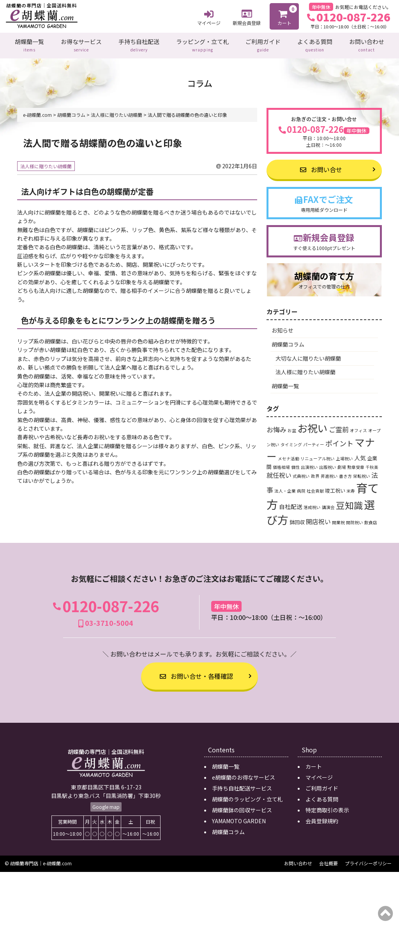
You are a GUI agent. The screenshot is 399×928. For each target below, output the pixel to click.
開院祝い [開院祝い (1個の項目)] (354, 520)
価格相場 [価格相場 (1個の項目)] (281, 465)
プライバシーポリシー (368, 861)
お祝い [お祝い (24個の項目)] (312, 426)
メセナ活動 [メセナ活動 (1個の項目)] (288, 457)
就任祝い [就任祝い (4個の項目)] (279, 473)
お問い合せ (321, 167)
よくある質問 (314, 44)
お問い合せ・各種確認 (196, 673)
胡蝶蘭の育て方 (324, 278)
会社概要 (328, 861)
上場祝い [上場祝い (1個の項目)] (344, 457)
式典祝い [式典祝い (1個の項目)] (301, 474)
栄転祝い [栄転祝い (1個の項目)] (361, 474)
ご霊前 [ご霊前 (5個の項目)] (339, 427)
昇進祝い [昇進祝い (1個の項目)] (329, 474)
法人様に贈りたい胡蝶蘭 (46, 164)
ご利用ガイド (263, 44)
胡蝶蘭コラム (288, 342)
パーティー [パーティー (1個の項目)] (313, 443)
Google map (106, 804)
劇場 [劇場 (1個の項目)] (341, 465)
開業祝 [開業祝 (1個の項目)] (338, 520)
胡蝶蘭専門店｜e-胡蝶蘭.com (41, 861)
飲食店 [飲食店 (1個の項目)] (370, 520)
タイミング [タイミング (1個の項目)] (291, 443)
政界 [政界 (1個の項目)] (315, 474)
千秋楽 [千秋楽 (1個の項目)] (371, 465)
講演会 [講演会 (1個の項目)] (328, 505)
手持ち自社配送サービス (242, 786)
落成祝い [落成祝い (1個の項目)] (312, 505)
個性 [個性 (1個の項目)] (295, 465)
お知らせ (282, 328)
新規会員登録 (247, 16)
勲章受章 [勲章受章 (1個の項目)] (355, 465)
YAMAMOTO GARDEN (239, 819)
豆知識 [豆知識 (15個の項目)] (349, 502)
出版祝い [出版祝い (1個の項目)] (327, 465)
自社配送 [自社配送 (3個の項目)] (290, 504)
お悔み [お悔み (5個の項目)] (276, 427)
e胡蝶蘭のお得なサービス (243, 775)
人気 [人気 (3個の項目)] (360, 456)
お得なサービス (81, 44)
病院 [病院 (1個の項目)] (301, 489)
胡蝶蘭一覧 (29, 44)
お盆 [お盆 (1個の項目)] (292, 428)
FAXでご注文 (324, 201)
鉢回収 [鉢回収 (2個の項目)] (297, 519)
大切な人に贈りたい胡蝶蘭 (308, 356)
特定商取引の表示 (327, 808)
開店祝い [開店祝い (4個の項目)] (318, 519)
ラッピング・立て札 (202, 44)
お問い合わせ (366, 44)
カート (285, 15)
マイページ (209, 16)
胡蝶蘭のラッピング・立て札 (247, 797)
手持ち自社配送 (138, 44)
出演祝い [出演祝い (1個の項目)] (309, 465)
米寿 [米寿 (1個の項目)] (350, 489)
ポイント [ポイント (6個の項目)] (339, 441)
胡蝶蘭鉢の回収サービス (242, 808)
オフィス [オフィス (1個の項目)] (358, 428)
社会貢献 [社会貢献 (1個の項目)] (315, 489)
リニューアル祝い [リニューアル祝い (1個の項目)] (317, 457)
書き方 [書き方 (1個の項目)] (345, 474)
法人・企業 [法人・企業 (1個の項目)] (285, 489)
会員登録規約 (321, 819)
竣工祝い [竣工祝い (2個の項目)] (335, 488)
